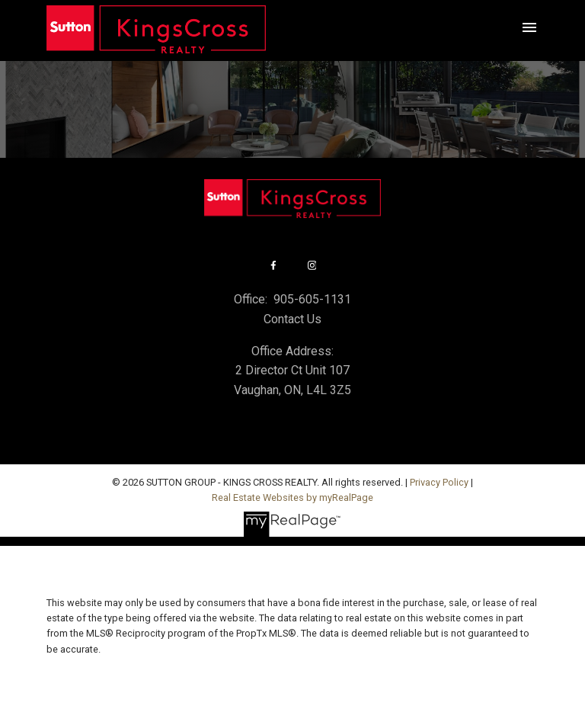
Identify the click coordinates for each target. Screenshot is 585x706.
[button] (273, 265)
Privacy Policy (439, 482)
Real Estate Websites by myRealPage (292, 497)
